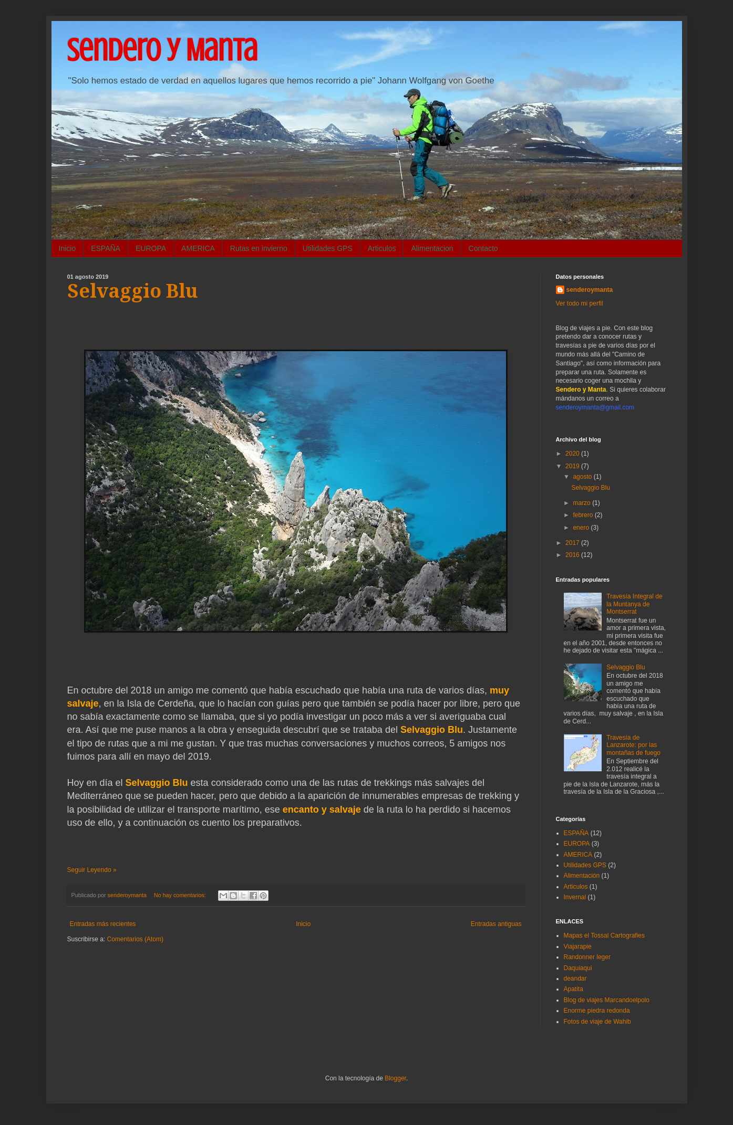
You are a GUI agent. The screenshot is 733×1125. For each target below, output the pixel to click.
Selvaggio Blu (132, 291)
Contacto (483, 248)
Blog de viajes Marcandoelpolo (606, 1000)
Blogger (395, 1078)
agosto (583, 476)
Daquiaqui (578, 968)
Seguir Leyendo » (92, 870)
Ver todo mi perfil (579, 303)
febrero (583, 515)
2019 (573, 466)
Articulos (382, 248)
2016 (573, 555)
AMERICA (198, 248)
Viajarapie (578, 946)
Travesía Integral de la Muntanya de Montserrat (634, 604)
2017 (573, 542)
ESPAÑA (105, 248)
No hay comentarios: (181, 895)
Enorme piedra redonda (597, 1010)
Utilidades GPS (328, 248)
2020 (573, 453)
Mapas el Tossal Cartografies (604, 935)
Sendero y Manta (162, 50)
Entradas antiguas (496, 924)
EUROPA (151, 248)
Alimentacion (432, 248)
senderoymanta (589, 289)
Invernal (575, 897)
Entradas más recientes (103, 924)
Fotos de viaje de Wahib (597, 1021)
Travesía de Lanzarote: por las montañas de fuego (633, 745)
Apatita (573, 989)
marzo (582, 503)
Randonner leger (587, 957)
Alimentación (582, 875)
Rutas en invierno (258, 248)
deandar (575, 978)
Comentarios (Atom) (135, 939)
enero (582, 527)
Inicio (67, 248)
